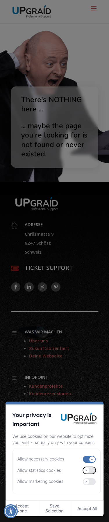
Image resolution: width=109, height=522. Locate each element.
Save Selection (54, 508)
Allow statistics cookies (39, 470)
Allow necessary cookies (40, 458)
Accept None (22, 508)
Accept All (87, 508)
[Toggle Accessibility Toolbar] (10, 511)
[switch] (89, 459)
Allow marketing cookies (40, 481)
